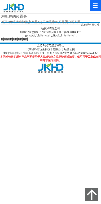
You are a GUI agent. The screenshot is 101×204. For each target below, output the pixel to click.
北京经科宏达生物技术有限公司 (44, 49)
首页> (5, 22)
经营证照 (69, 49)
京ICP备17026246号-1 (50, 45)
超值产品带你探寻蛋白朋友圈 (60, 22)
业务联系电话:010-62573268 (81, 53)
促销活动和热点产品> (24, 22)
